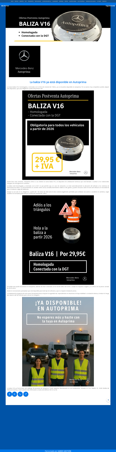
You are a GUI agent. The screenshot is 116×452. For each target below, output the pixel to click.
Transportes (31, 1)
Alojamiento (55, 1)
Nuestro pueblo (72, 1)
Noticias (16, 1)
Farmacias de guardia (91, 1)
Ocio (26, 1)
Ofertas (66, 1)
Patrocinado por (58, 450)
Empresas (61, 1)
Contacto (104, 1)
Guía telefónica (81, 1)
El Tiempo (99, 1)
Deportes (22, 1)
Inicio (12, 1)
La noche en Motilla (46, 1)
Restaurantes (38, 1)
